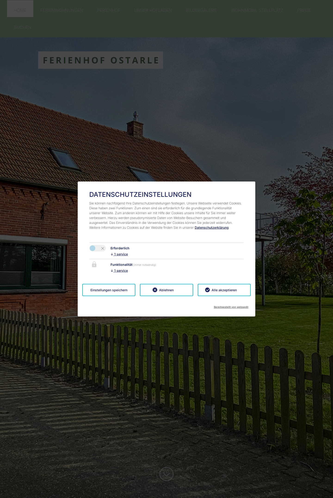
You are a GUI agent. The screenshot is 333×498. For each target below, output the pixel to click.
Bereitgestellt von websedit (231, 305)
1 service (119, 254)
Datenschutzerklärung (212, 227)
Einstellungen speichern (108, 290)
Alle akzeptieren (224, 290)
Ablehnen (166, 290)
